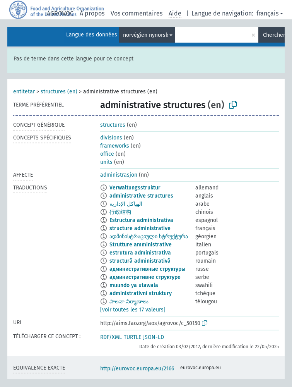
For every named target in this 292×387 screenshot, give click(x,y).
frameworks (114, 146)
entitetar (24, 91)
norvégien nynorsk (145, 35)
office (107, 154)
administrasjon (118, 175)
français (267, 13)
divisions (111, 137)
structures (112, 125)
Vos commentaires (136, 13)
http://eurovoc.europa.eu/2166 (137, 368)
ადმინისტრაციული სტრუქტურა (148, 236)
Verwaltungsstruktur (135, 187)
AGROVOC (60, 13)
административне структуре (145, 277)
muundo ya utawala (133, 285)
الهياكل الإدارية (125, 204)
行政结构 (120, 212)
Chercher (274, 35)
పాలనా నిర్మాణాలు (129, 301)
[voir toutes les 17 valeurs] (133, 309)
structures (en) (59, 91)
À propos (92, 13)
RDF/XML (111, 337)
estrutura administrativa (140, 252)
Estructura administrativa (141, 220)
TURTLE (132, 337)
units (106, 162)
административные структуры (147, 269)
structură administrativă (140, 261)
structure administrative (140, 228)
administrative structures (141, 196)
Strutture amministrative (140, 244)
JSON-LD (153, 337)
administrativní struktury (140, 293)
